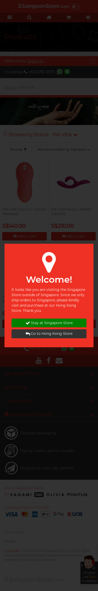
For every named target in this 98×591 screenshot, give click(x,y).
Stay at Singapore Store (49, 323)
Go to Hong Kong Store (49, 333)
